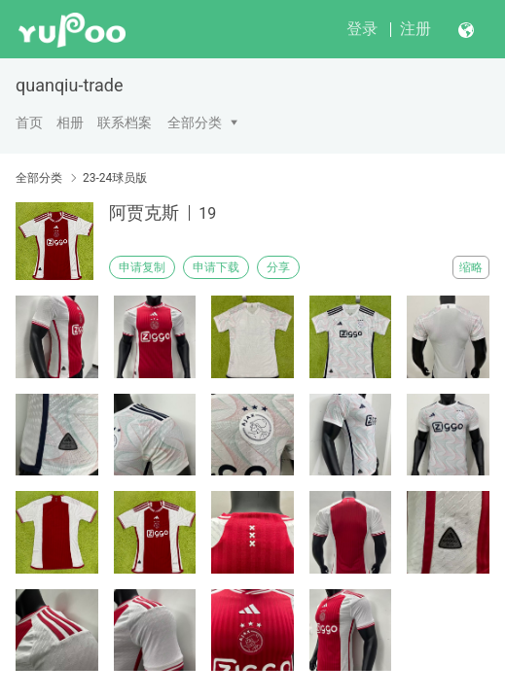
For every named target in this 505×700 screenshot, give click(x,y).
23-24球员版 (115, 178)
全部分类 (194, 122)
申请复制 (142, 267)
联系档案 (124, 122)
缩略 (471, 267)
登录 (362, 28)
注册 (415, 28)
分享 (278, 267)
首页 (29, 122)
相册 (70, 122)
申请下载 (216, 267)
